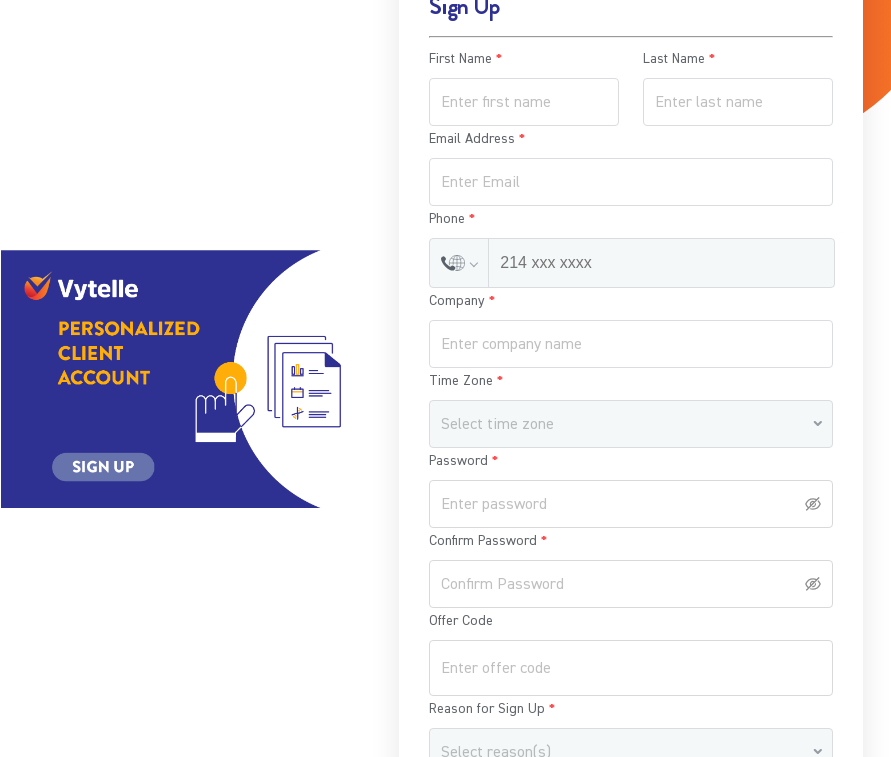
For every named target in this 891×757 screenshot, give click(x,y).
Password (458, 461)
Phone (447, 219)
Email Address (472, 139)
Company (457, 301)
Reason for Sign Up (487, 709)
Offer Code (461, 621)
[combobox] (624, 425)
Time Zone (461, 381)
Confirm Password (483, 541)
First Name (460, 59)
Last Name (674, 59)
